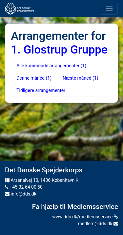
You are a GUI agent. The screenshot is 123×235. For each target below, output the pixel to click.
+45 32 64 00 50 (24, 187)
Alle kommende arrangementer (51, 65)
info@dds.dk (20, 193)
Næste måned (80, 78)
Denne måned (33, 78)
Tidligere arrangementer (40, 90)
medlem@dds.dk (98, 223)
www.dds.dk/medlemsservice (85, 216)
